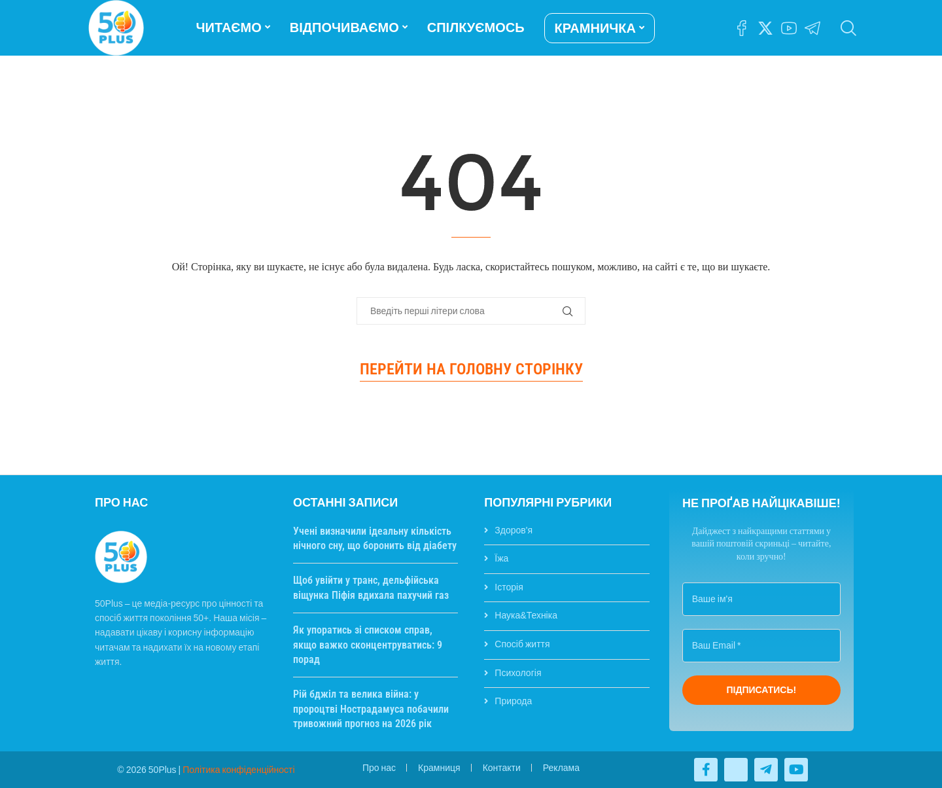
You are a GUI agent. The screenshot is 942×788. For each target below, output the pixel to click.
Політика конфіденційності (238, 769)
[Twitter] (765, 28)
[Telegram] (812, 28)
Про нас (379, 767)
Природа (513, 701)
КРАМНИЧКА (595, 28)
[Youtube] (788, 28)
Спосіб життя (522, 644)
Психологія (518, 673)
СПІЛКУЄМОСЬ (476, 27)
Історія (509, 587)
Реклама (561, 767)
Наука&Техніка (526, 615)
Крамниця (439, 767)
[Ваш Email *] (761, 645)
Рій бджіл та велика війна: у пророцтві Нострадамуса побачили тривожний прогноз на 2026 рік (371, 709)
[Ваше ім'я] (761, 599)
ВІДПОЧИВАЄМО (344, 27)
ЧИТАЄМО (229, 27)
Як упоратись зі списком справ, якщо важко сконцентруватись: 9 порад (367, 645)
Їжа (501, 558)
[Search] (847, 28)
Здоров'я (513, 530)
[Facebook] (741, 28)
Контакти (502, 767)
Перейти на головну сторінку (471, 369)
